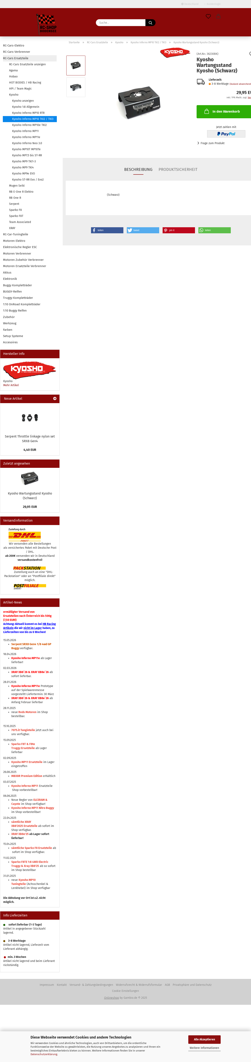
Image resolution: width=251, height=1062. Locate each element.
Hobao (13, 76)
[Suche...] (150, 22)
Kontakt (62, 985)
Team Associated (20, 222)
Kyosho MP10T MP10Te (26, 149)
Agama (13, 70)
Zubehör (9, 317)
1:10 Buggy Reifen (15, 310)
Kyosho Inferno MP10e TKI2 (29, 125)
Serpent (14, 204)
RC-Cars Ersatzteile (15, 58)
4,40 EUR (29, 450)
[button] (218, 16)
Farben (7, 330)
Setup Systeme (13, 336)
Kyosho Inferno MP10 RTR (28, 113)
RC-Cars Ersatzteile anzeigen (27, 64)
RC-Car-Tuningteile (15, 234)
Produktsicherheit (178, 169)
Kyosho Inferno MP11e (26, 137)
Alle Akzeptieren (204, 1039)
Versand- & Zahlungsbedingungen (91, 985)
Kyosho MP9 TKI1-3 (24, 161)
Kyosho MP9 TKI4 (23, 167)
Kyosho (13, 94)
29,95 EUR (30, 507)
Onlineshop (111, 998)
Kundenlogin (212, 4)
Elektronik (10, 279)
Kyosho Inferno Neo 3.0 (27, 143)
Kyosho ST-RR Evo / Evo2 (28, 179)
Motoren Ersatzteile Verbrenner (24, 266)
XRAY (12, 228)
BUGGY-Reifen (12, 291)
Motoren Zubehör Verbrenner (23, 260)
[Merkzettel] (208, 16)
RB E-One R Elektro (21, 191)
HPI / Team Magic (20, 88)
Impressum (47, 985)
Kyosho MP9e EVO (23, 173)
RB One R (15, 198)
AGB (167, 985)
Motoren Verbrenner (17, 253)
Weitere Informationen (204, 1048)
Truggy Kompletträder (18, 298)
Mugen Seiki (17, 185)
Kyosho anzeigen (23, 101)
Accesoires (10, 342)
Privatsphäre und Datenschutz (192, 985)
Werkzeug (9, 323)
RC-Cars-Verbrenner (16, 52)
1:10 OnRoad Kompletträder (21, 304)
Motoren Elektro (14, 241)
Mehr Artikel (11, 385)
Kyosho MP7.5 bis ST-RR (27, 155)
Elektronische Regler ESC (20, 247)
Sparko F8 (15, 210)
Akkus (7, 272)
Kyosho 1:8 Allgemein (25, 107)
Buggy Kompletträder (17, 285)
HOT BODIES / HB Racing (25, 82)
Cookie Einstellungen (125, 991)
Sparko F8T (16, 216)
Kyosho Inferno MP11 (25, 131)
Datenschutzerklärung (44, 1054)
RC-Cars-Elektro (13, 45)
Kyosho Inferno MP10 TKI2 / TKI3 (32, 119)
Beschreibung (138, 169)
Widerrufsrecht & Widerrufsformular (139, 985)
